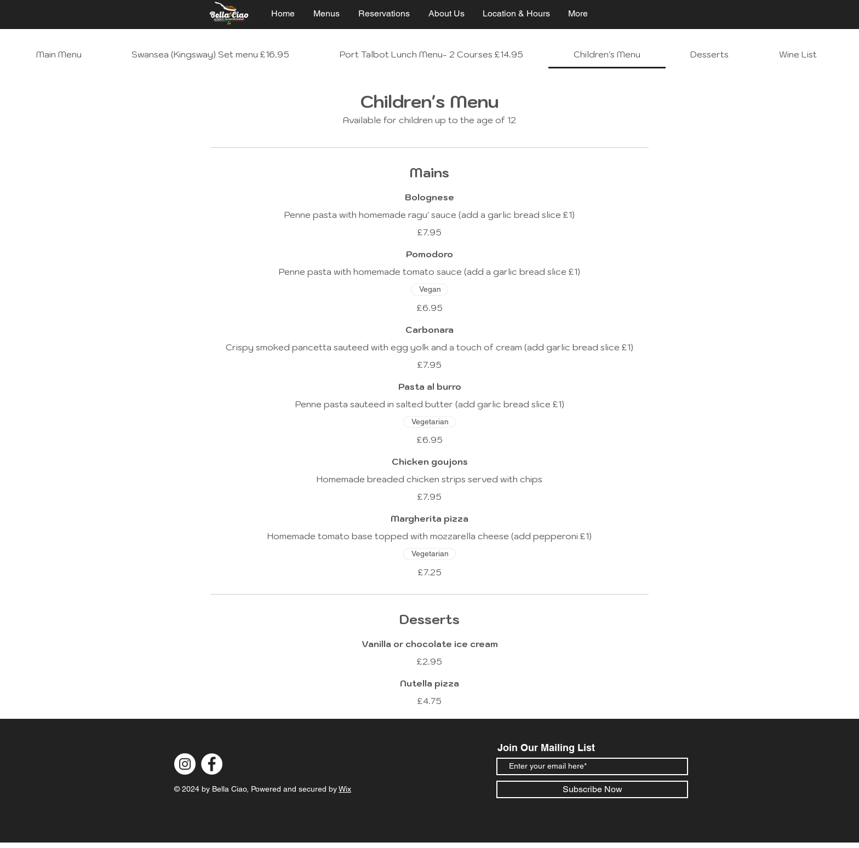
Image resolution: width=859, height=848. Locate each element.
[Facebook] (211, 764)
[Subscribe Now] (592, 789)
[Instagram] (185, 764)
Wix (345, 788)
